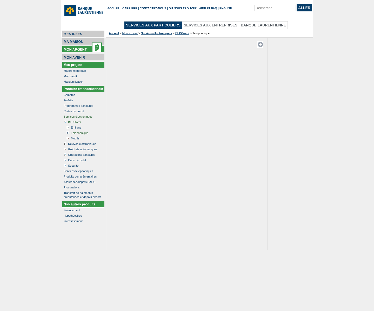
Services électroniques (78, 116)
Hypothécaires (73, 215)
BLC (74, 122)
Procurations (72, 187)
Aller (304, 8)
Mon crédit (70, 76)
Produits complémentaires (80, 176)
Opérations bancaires (81, 154)
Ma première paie (75, 70)
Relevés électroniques (82, 143)
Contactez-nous (153, 8)
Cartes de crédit (74, 111)
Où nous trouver (183, 8)
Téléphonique (79, 133)
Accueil (113, 8)
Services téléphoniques (78, 171)
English (225, 8)
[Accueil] (84, 11)
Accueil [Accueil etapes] (114, 33)
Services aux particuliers (153, 25)
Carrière (129, 8)
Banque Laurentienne (263, 25)
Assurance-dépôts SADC (79, 181)
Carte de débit (77, 160)
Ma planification (73, 81)
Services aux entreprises (210, 25)
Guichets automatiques (82, 149)
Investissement (73, 221)
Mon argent (130, 33)
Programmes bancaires (78, 105)
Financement (72, 210)
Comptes (69, 94)
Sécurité (73, 165)
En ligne (76, 127)
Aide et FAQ (208, 8)
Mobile (75, 138)
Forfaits (68, 100)
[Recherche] (275, 8)
